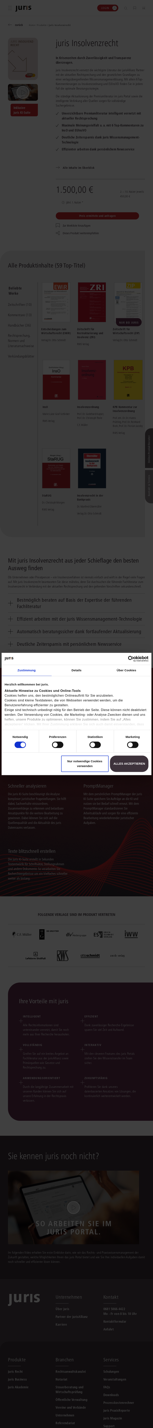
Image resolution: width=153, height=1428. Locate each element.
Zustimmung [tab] (27, 670)
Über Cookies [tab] (126, 670)
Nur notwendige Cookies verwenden (84, 764)
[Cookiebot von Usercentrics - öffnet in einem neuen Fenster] (131, 659)
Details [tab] (76, 670)
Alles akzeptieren (129, 763)
